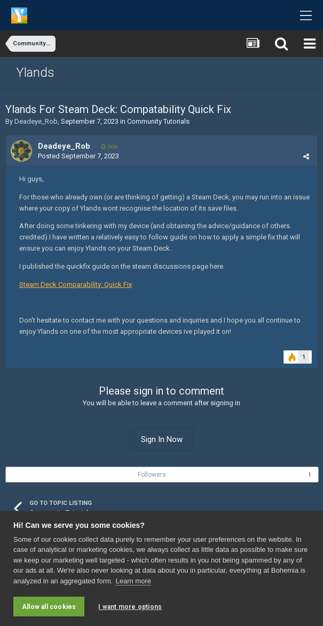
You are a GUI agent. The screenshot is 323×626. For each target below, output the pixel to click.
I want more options (130, 607)
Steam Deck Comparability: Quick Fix (75, 284)
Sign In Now (162, 439)
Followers (152, 474)
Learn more (133, 581)
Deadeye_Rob (36, 121)
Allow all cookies (49, 607)
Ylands (35, 72)
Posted (78, 156)
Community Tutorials (158, 121)
